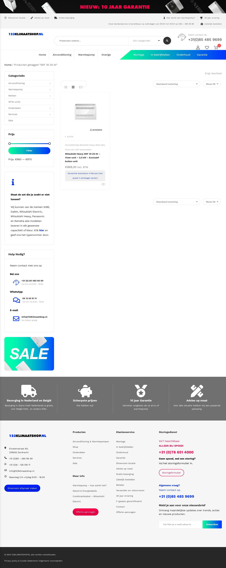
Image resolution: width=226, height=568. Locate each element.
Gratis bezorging (64, 18)
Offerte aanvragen (85, 512)
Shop (75, 447)
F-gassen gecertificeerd (129, 501)
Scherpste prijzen (85, 400)
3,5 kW (70, 136)
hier (41, 230)
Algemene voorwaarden (50, 560)
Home (42, 54)
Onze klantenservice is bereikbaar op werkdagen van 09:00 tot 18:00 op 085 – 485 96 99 (151, 24)
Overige (106, 54)
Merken (12, 95)
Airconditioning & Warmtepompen (91, 441)
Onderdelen (14, 108)
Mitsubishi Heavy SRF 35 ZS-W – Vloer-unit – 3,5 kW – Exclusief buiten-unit (82, 157)
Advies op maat (40, 18)
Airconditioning (62, 54)
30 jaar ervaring (209, 18)
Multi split (100, 145)
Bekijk (103, 184)
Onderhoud (183, 54)
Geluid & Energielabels (85, 490)
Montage (139, 54)
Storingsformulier (171, 472)
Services (12, 114)
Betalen (120, 485)
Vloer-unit (69, 149)
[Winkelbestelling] (176, 83)
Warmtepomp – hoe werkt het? (90, 485)
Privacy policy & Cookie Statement (21, 560)
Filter (29, 150)
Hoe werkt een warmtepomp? (179, 18)
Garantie (202, 54)
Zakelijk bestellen (211, 24)
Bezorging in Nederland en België (29, 400)
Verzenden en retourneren (130, 490)
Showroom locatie (14, 18)
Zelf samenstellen (83, 149)
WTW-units (14, 101)
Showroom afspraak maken (22, 488)
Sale (10, 120)
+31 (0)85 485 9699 (176, 496)
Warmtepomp (86, 54)
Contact (120, 506)
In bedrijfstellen (160, 54)
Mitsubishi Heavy (87, 145)
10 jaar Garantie (141, 400)
